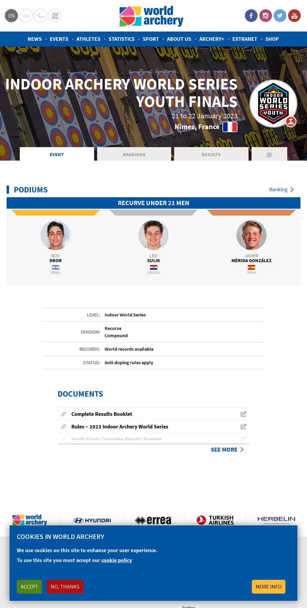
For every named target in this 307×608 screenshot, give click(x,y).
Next (293, 241)
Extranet (244, 38)
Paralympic (40, 15)
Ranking (278, 189)
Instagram (265, 15)
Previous (14, 241)
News (35, 38)
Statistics (122, 38)
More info (269, 586)
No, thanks (65, 586)
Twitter (280, 15)
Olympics (26, 15)
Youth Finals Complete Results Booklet (116, 439)
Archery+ (211, 38)
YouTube (294, 15)
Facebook (251, 15)
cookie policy (116, 560)
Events (59, 38)
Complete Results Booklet (101, 413)
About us (179, 38)
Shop (272, 38)
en (11, 15)
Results (211, 154)
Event (57, 154)
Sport (151, 38)
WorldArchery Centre (54, 15)
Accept (29, 586)
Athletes (88, 38)
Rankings (134, 154)
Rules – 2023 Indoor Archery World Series (119, 426)
